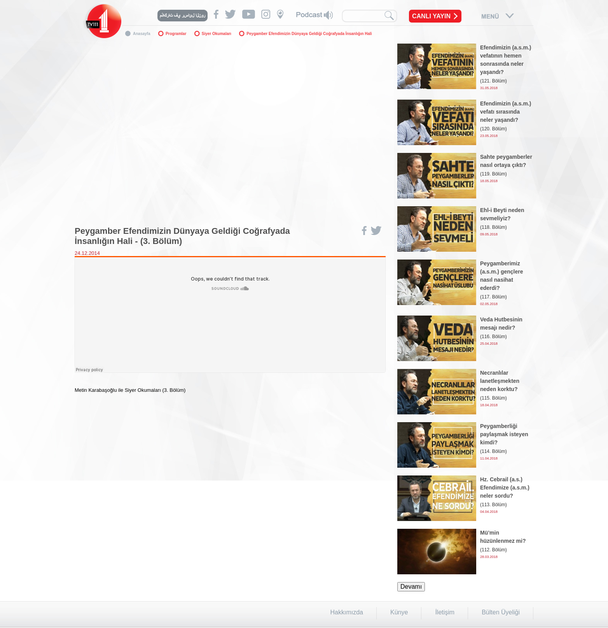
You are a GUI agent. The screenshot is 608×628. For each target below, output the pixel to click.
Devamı (411, 586)
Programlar (176, 34)
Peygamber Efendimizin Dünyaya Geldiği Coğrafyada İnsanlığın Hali (309, 34)
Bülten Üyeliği (501, 612)
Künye (399, 612)
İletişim (444, 612)
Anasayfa (141, 34)
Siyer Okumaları (216, 34)
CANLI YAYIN (431, 16)
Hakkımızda (346, 612)
